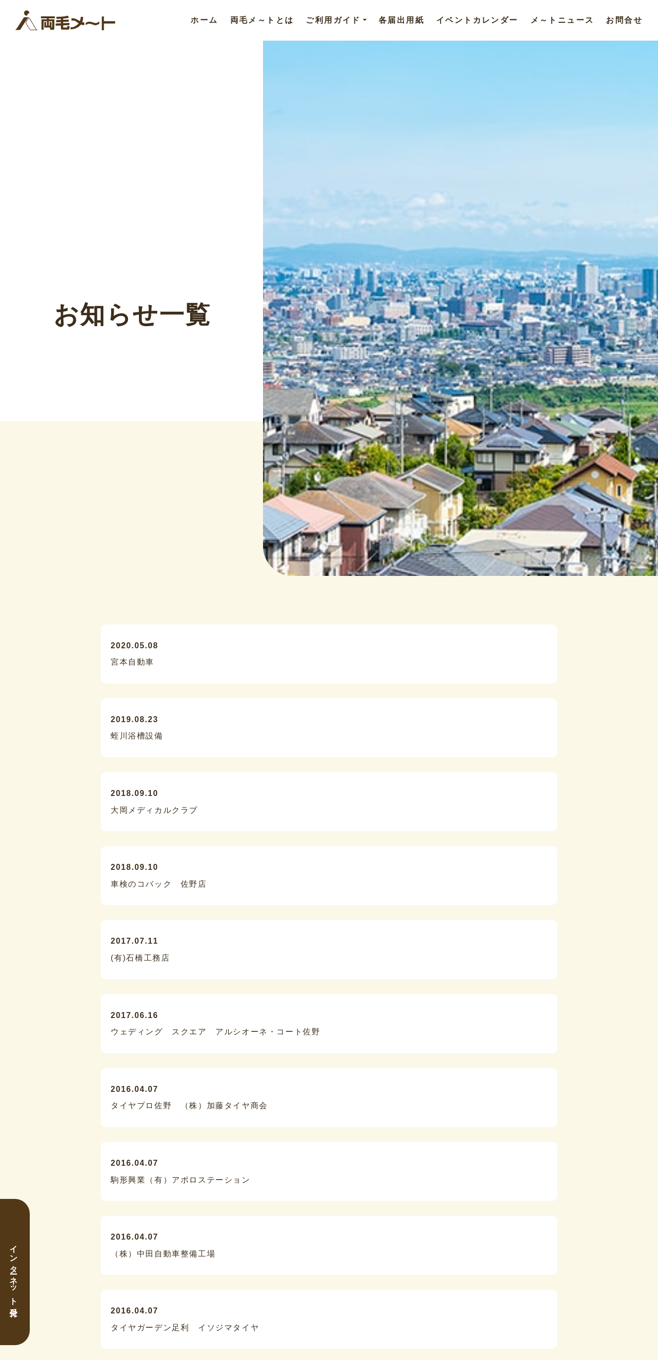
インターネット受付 (13, 1272)
